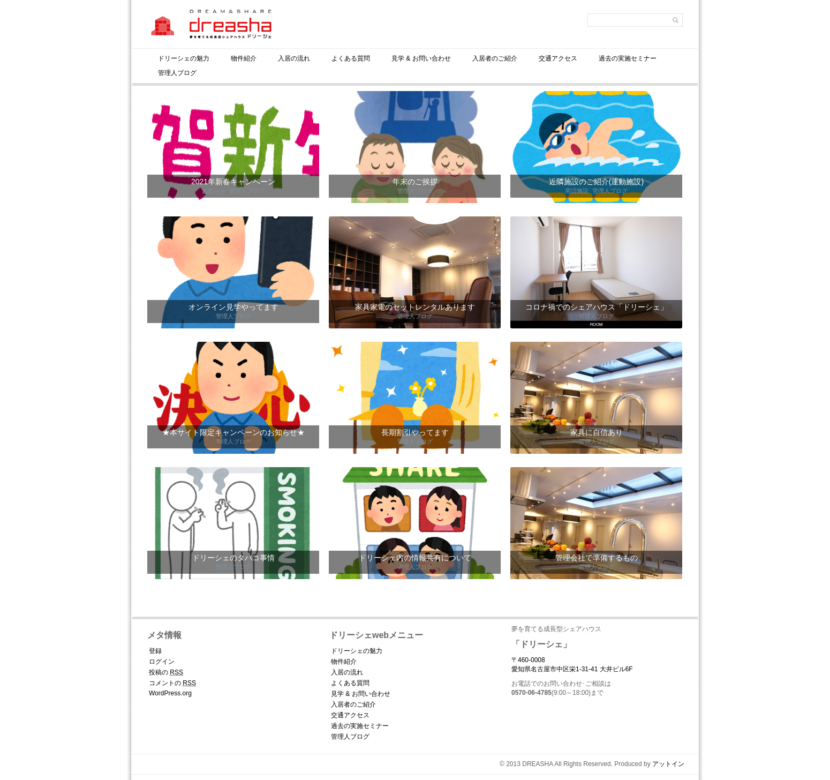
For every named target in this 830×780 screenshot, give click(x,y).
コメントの (172, 683)
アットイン (668, 764)
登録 (155, 651)
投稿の (166, 672)
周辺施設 (576, 191)
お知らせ (213, 191)
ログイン (162, 661)
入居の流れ (294, 58)
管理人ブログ (177, 73)
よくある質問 (350, 58)
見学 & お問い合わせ (421, 58)
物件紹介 (243, 58)
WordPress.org (170, 693)
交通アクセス (558, 58)
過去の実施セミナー (628, 58)
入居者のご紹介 (494, 58)
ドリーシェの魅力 (183, 58)
